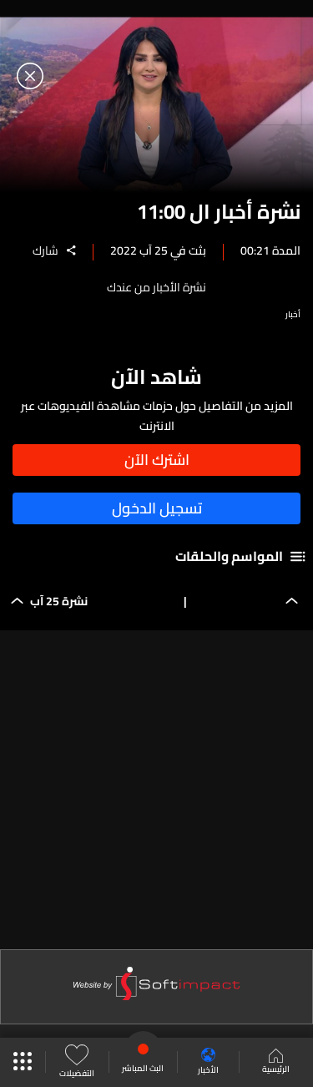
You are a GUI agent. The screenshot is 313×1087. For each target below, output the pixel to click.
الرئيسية (276, 1063)
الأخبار (208, 1062)
